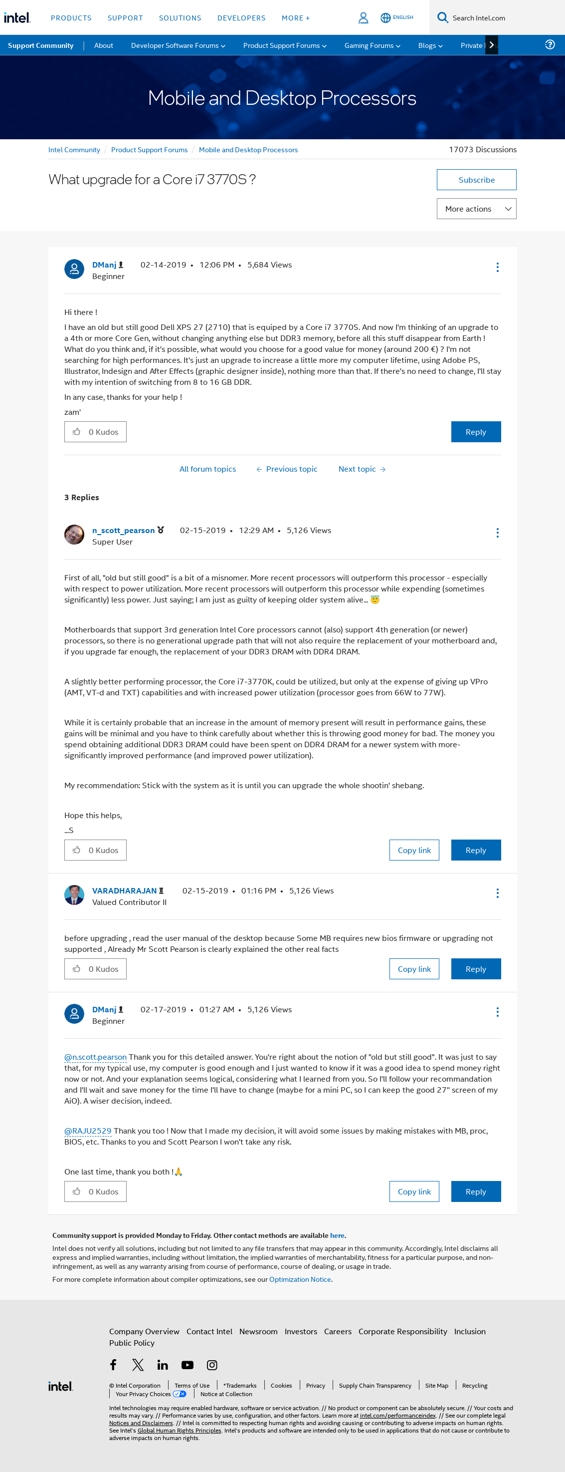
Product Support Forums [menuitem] (281, 44)
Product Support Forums (149, 149)
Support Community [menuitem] (40, 44)
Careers (338, 1331)
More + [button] (296, 17)
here (337, 1234)
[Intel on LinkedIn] (163, 1366)
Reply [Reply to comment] (476, 850)
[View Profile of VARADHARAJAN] (128, 890)
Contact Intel (209, 1331)
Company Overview (144, 1331)
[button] (497, 267)
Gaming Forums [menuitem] (369, 44)
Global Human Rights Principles (179, 1430)
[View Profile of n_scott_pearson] (128, 530)
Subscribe (477, 179)
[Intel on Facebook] (113, 1366)
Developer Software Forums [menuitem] (175, 44)
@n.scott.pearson (95, 1056)
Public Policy (132, 1342)
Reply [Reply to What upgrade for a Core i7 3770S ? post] (476, 431)
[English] (397, 17)
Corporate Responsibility (403, 1331)
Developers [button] (241, 17)
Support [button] (125, 17)
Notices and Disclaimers (141, 1422)
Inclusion (470, 1331)
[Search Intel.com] (507, 17)
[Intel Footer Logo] (60, 1385)
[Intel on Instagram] (212, 1366)
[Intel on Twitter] (138, 1366)
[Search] (443, 17)
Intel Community (74, 149)
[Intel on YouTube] (187, 1366)
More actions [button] (468, 208)
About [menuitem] (103, 44)
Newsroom (258, 1331)
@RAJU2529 (88, 1130)
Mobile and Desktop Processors (248, 149)
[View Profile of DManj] (107, 265)
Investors (301, 1331)
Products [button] (71, 17)
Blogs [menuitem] (427, 44)
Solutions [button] (180, 17)
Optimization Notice (300, 1278)
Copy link (414, 850)
